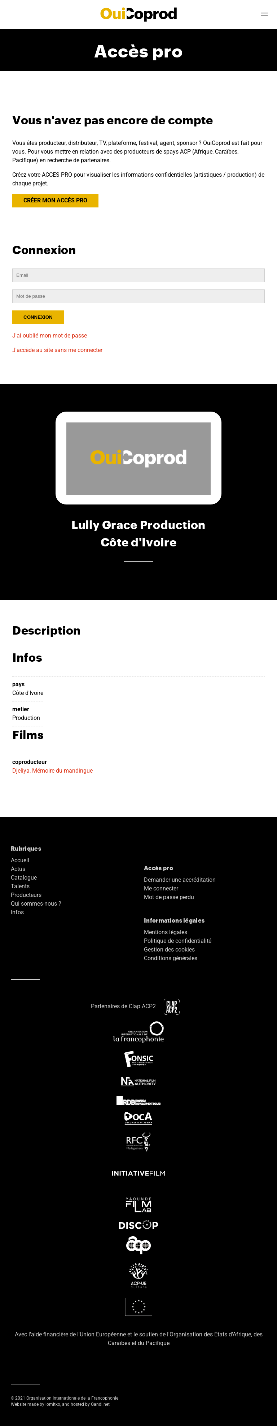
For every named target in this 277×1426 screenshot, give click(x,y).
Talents (20, 886)
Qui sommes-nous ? (36, 903)
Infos (17, 912)
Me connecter (161, 888)
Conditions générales (170, 958)
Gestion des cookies (169, 949)
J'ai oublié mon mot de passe (49, 335)
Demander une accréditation (180, 879)
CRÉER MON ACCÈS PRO (55, 200)
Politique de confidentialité (177, 940)
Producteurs (26, 895)
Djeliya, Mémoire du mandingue (52, 770)
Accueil (20, 860)
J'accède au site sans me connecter (57, 350)
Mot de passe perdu (169, 897)
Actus (18, 869)
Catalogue (24, 877)
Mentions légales (165, 932)
